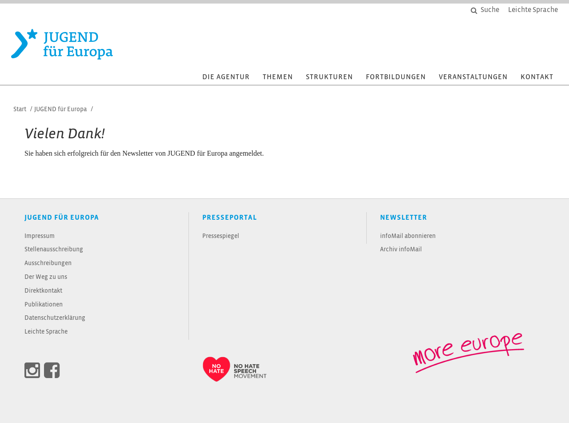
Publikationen (43, 305)
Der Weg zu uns (45, 277)
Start (19, 110)
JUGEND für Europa (60, 110)
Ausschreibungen (48, 263)
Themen (278, 77)
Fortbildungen (396, 77)
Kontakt (537, 77)
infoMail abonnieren (408, 236)
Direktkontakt (43, 291)
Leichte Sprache (46, 332)
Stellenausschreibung (53, 250)
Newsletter (403, 217)
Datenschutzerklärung (54, 318)
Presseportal (229, 217)
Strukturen (329, 77)
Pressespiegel (220, 236)
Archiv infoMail (401, 250)
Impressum (39, 236)
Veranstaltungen (473, 77)
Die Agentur (226, 77)
